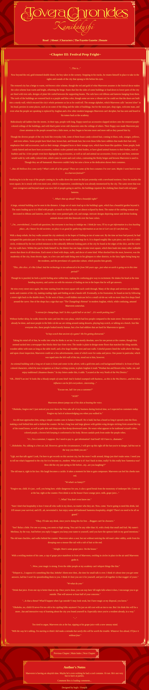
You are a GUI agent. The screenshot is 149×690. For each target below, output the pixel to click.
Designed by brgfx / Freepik (74, 687)
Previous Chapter (61, 653)
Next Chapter (89, 653)
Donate (103, 40)
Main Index (76, 653)
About (54, 40)
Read (45, 40)
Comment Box (64, 680)
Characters (66, 40)
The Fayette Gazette (85, 40)
